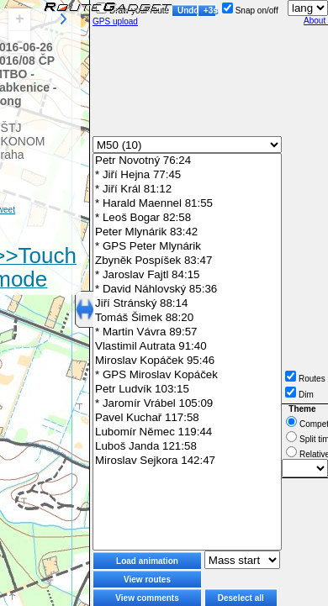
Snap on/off (250, 10)
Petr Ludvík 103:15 (187, 389)
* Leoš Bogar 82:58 (187, 218)
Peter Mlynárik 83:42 (187, 232)
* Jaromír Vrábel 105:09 (187, 404)
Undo (187, 10)
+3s (210, 10)
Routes (305, 378)
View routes (147, 579)
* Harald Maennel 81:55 (187, 204)
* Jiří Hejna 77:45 (187, 175)
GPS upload (115, 21)
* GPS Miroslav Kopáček (187, 375)
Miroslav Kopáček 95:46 (187, 361)
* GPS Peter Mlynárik (187, 247)
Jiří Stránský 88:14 (187, 304)
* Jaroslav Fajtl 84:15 (187, 275)
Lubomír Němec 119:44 (187, 432)
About (316, 20)
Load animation (147, 561)
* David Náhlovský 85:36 (187, 289)
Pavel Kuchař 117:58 (187, 418)
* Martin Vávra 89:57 (187, 332)
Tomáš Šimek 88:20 (187, 318)
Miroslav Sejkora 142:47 (187, 461)
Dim (299, 394)
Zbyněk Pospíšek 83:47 (187, 261)
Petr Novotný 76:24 (187, 161)
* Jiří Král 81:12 (187, 189)
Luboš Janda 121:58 (187, 447)
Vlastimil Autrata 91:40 (187, 347)
